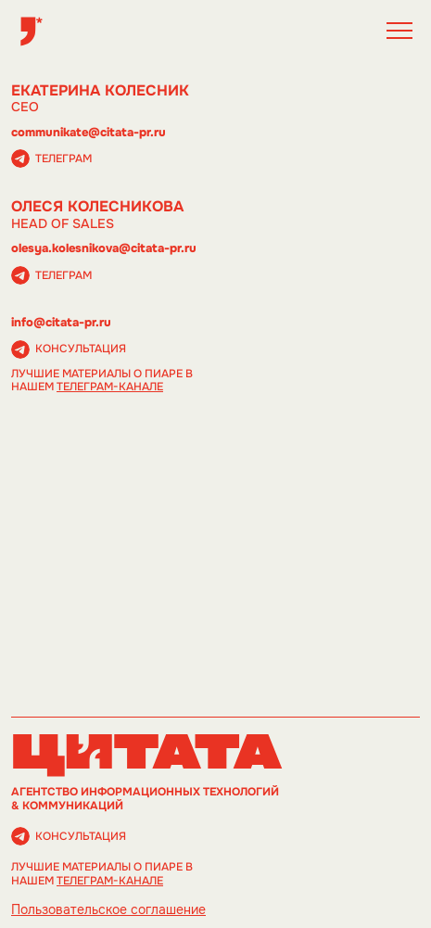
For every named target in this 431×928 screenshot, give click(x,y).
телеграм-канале (110, 386)
